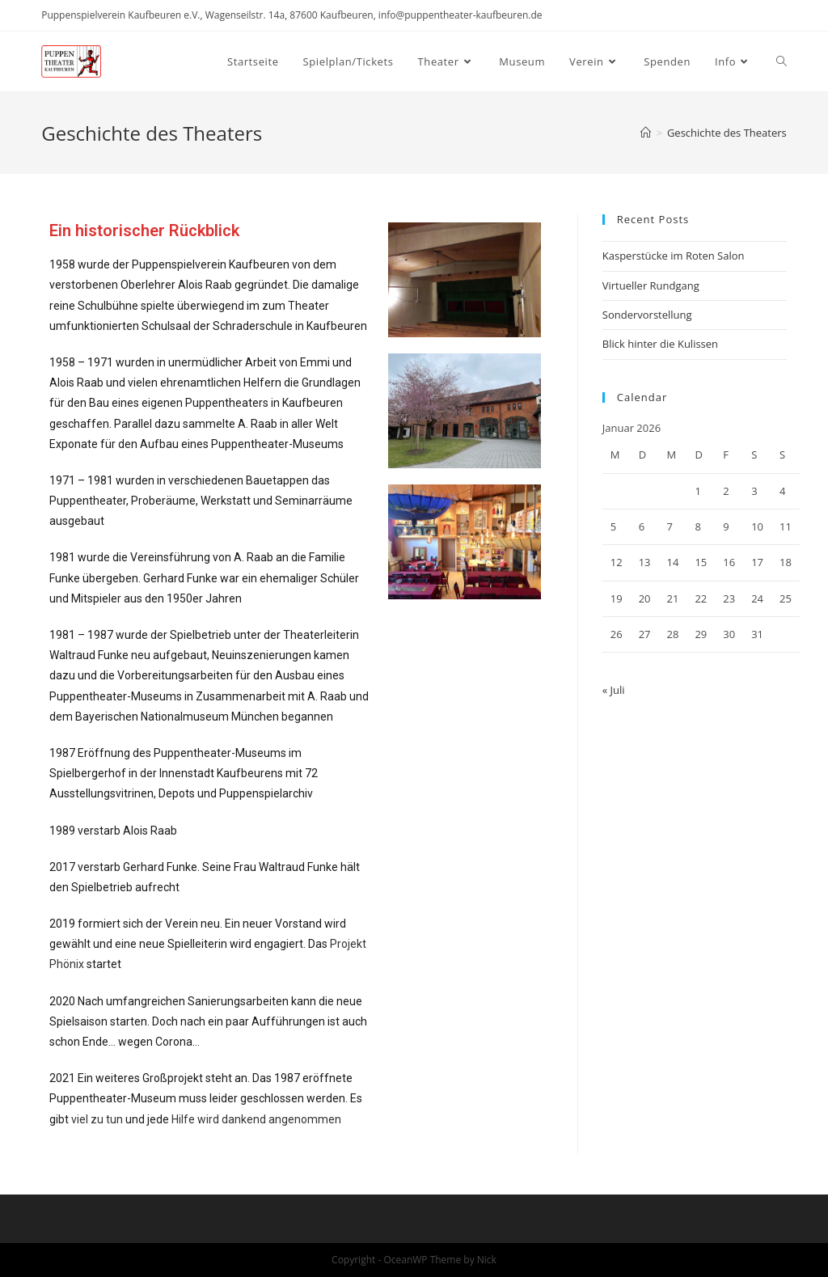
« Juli (613, 690)
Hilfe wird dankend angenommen (256, 1119)
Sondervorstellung (647, 314)
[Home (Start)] (645, 132)
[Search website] (781, 61)
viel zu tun (97, 1119)
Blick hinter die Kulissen (660, 343)
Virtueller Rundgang (650, 285)
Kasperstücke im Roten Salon (673, 255)
